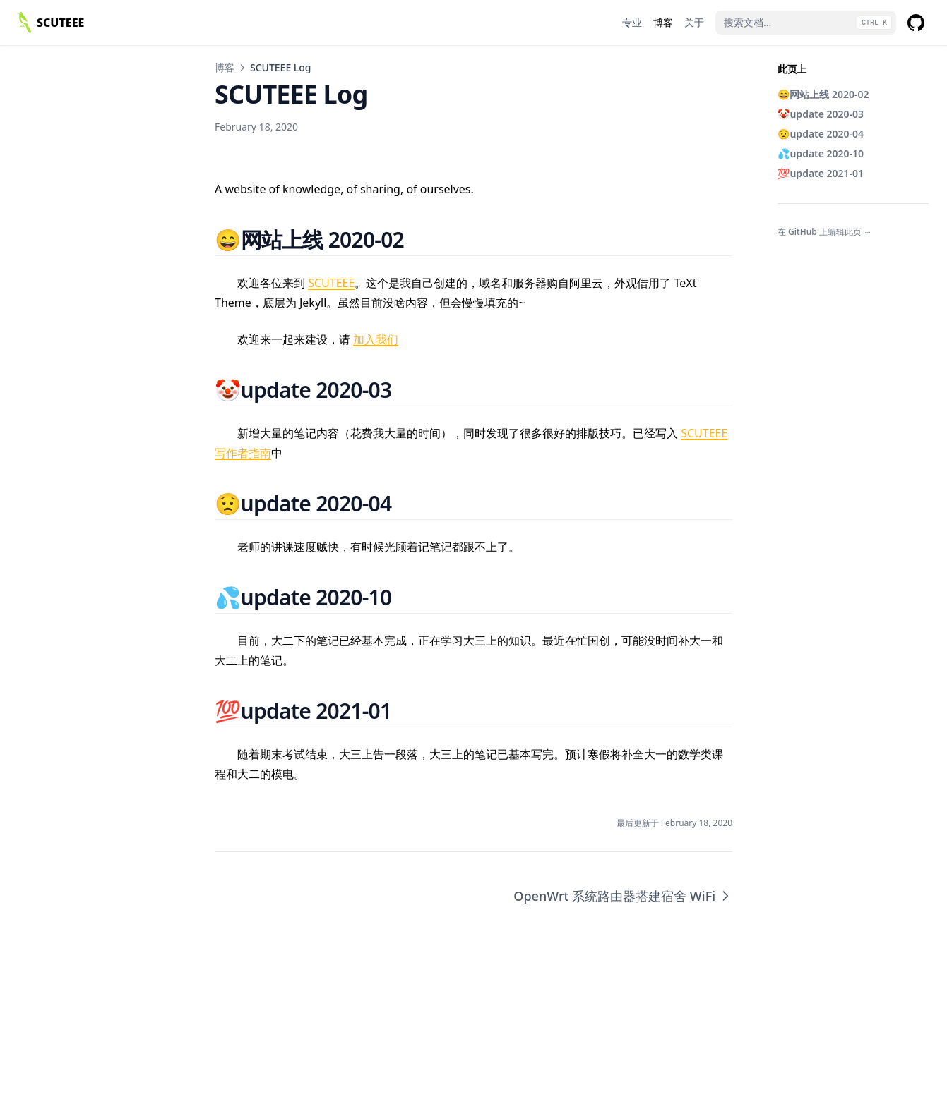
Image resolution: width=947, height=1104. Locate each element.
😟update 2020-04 (821, 133)
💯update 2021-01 (821, 173)
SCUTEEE (331, 283)
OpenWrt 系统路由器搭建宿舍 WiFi (622, 895)
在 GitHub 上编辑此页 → (825, 232)
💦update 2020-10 (821, 153)
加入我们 (375, 339)
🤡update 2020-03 (821, 114)
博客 (224, 67)
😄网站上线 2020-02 (823, 94)
